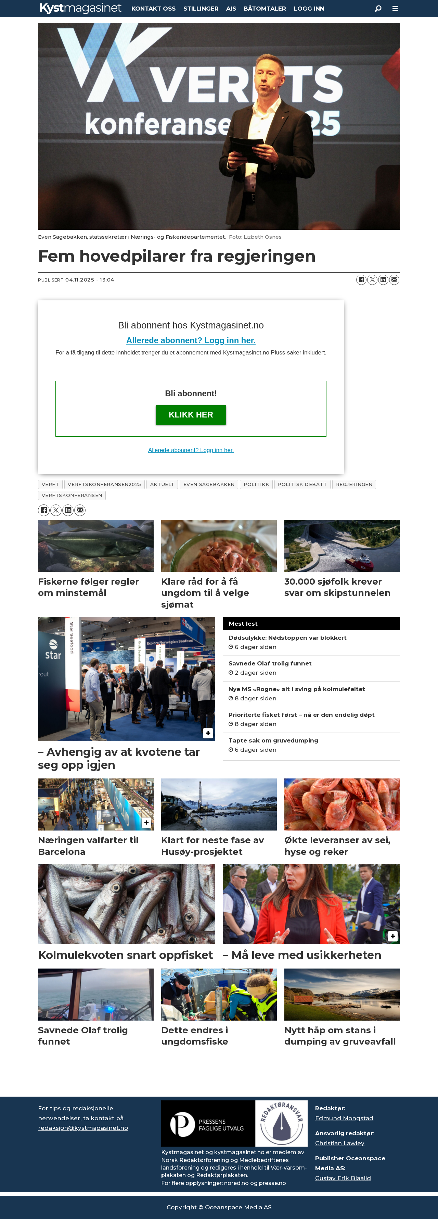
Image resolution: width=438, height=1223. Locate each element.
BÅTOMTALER (265, 8)
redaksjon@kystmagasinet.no (83, 1127)
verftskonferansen (72, 495)
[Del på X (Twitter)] (372, 280)
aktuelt (162, 484)
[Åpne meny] (395, 8)
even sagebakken (209, 484)
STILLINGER (201, 8)
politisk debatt (302, 484)
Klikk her (191, 414)
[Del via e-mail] (394, 280)
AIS (231, 8)
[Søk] (378, 8)
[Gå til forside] (81, 8)
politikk (256, 484)
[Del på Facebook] (361, 280)
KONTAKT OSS (153, 8)
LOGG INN (309, 8)
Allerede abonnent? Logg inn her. (191, 340)
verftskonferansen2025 (104, 484)
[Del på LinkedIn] (383, 280)
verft (50, 484)
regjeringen (354, 484)
